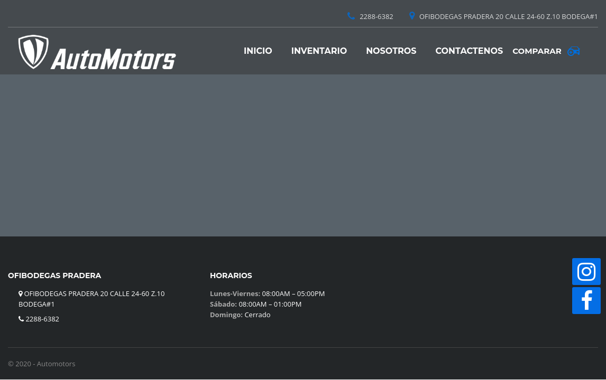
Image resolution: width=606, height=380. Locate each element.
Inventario (319, 51)
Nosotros (391, 51)
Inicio (258, 51)
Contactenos (469, 51)
